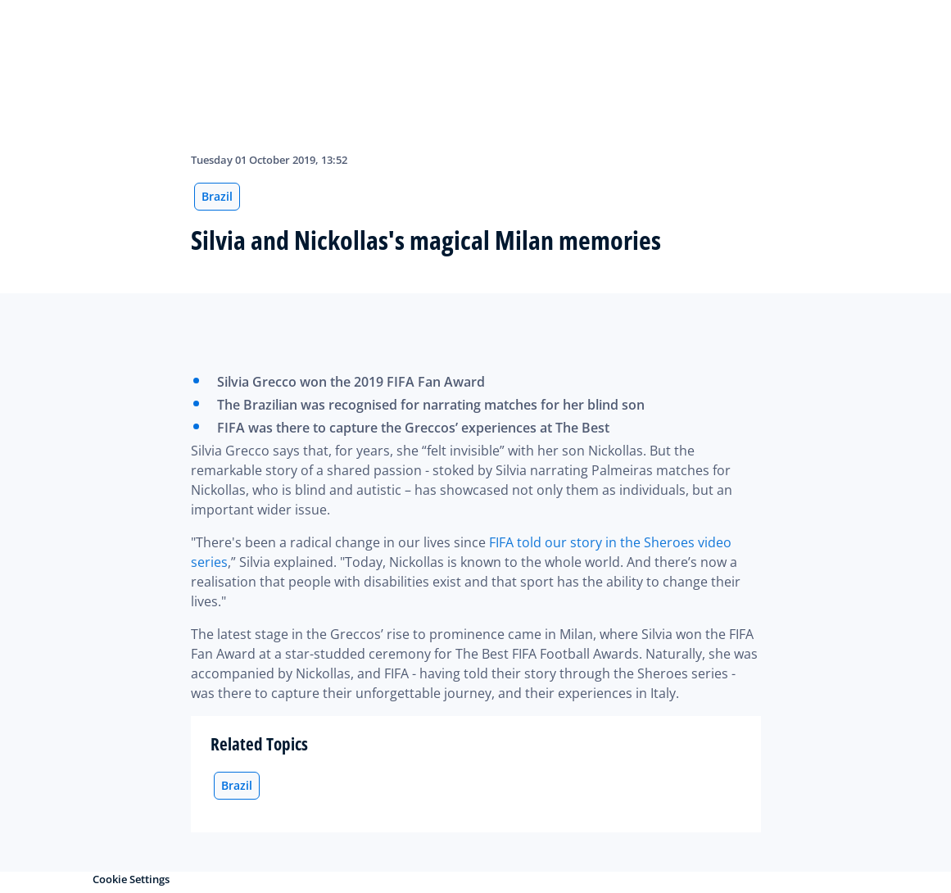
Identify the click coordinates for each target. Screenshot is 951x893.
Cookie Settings (131, 879)
